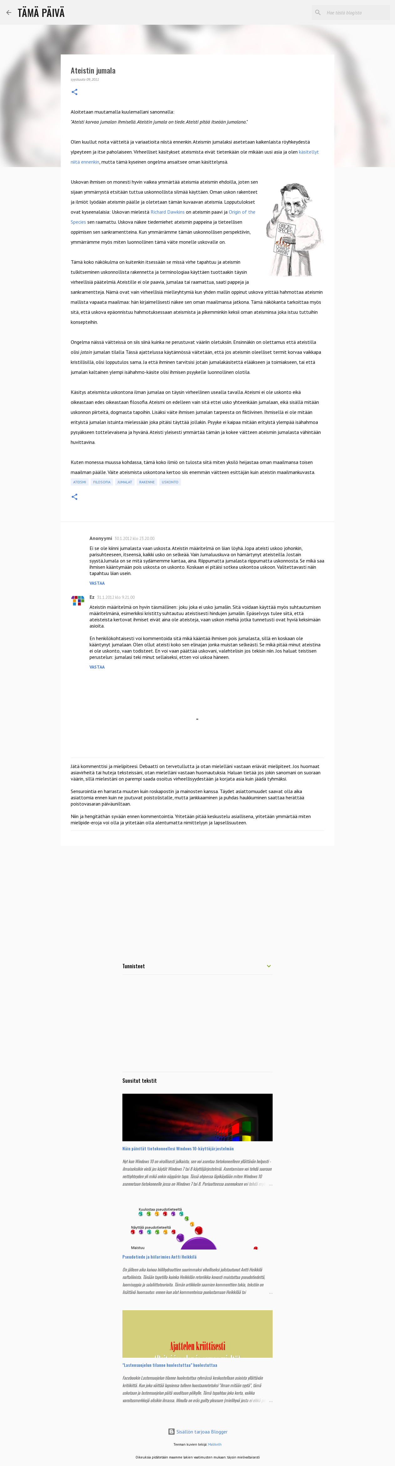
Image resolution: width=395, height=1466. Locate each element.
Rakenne (147, 482)
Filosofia (101, 482)
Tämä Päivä (41, 12)
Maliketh (215, 1444)
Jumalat (125, 482)
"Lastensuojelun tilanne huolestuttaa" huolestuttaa (169, 1365)
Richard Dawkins (168, 212)
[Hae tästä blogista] (357, 12)
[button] (74, 92)
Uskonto (170, 482)
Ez (92, 597)
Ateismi (79, 482)
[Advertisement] (197, 899)
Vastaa (97, 583)
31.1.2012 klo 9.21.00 (116, 597)
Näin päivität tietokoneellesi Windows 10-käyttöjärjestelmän (178, 1148)
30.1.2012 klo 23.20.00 (134, 538)
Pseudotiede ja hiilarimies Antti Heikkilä (159, 1256)
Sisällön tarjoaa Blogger (198, 1431)
